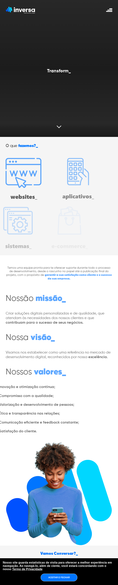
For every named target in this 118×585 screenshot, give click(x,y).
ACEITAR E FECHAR (59, 577)
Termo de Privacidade (27, 569)
